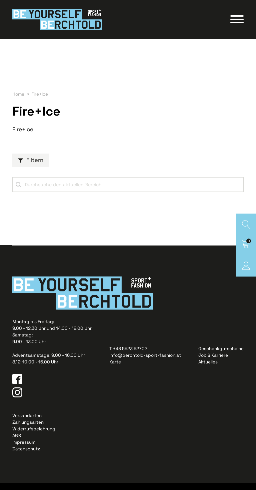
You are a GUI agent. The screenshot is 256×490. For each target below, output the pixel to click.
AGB (16, 442)
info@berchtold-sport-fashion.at (145, 362)
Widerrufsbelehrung (33, 435)
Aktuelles (208, 368)
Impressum (24, 449)
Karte (115, 368)
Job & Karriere (213, 362)
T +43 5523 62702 (128, 355)
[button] (30, 166)
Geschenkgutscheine (221, 355)
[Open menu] (237, 22)
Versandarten (27, 422)
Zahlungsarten (28, 429)
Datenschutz (26, 455)
